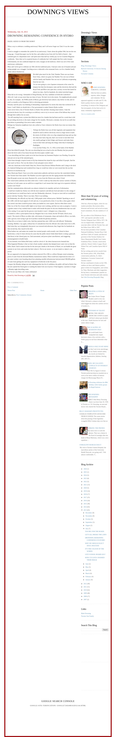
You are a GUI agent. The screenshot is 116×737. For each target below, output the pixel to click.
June (87, 564)
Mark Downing (86, 613)
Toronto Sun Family (87, 616)
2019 (85, 491)
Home (42, 290)
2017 (85, 497)
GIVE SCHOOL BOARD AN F (95, 554)
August (87, 525)
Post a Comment (13, 287)
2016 (85, 500)
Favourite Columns (87, 74)
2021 (85, 485)
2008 (85, 596)
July (86, 528)
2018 (85, 494)
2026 (85, 469)
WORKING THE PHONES (96, 428)
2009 (85, 593)
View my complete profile (88, 114)
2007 (85, 599)
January (88, 580)
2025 (85, 472)
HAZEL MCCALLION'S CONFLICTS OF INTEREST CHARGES (97, 365)
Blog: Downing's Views (88, 66)
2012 (85, 584)
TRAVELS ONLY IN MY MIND (97, 346)
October (88, 519)
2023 (85, 478)
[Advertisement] (58, 22)
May (87, 567)
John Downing (99, 87)
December (88, 513)
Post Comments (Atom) (23, 295)
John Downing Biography (92, 277)
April (87, 570)
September (89, 522)
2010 (85, 590)
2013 (85, 510)
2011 (85, 587)
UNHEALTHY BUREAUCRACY (90, 445)
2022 (85, 481)
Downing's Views (58, 11)
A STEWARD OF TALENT (96, 310)
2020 (85, 488)
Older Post (73, 290)
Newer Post (11, 290)
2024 (85, 475)
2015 (85, 504)
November (89, 516)
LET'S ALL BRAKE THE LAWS (95, 534)
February (88, 576)
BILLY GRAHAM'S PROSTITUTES (91, 411)
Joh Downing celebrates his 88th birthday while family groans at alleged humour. (97, 385)
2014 (85, 507)
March (87, 573)
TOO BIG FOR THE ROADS (94, 531)
